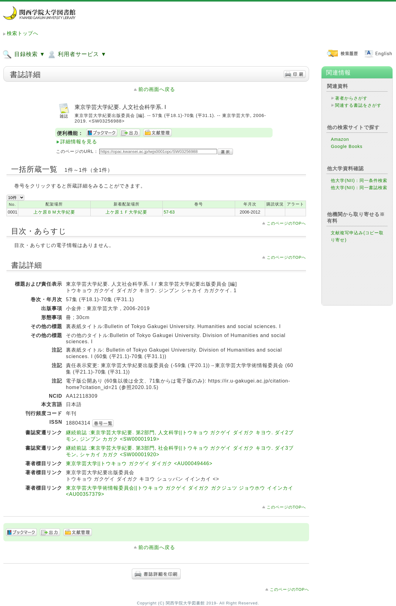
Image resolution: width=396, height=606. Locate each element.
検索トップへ (22, 33)
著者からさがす (351, 98)
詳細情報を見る (78, 141)
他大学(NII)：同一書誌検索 (359, 187)
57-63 (169, 212)
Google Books (346, 146)
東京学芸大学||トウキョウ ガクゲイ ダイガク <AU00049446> (139, 463)
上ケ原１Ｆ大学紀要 (126, 212)
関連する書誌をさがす (358, 105)
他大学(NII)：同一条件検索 (359, 180)
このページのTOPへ (286, 223)
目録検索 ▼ (23, 54)
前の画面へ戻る (156, 89)
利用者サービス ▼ (76, 54)
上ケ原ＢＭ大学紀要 (54, 212)
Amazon (340, 139)
